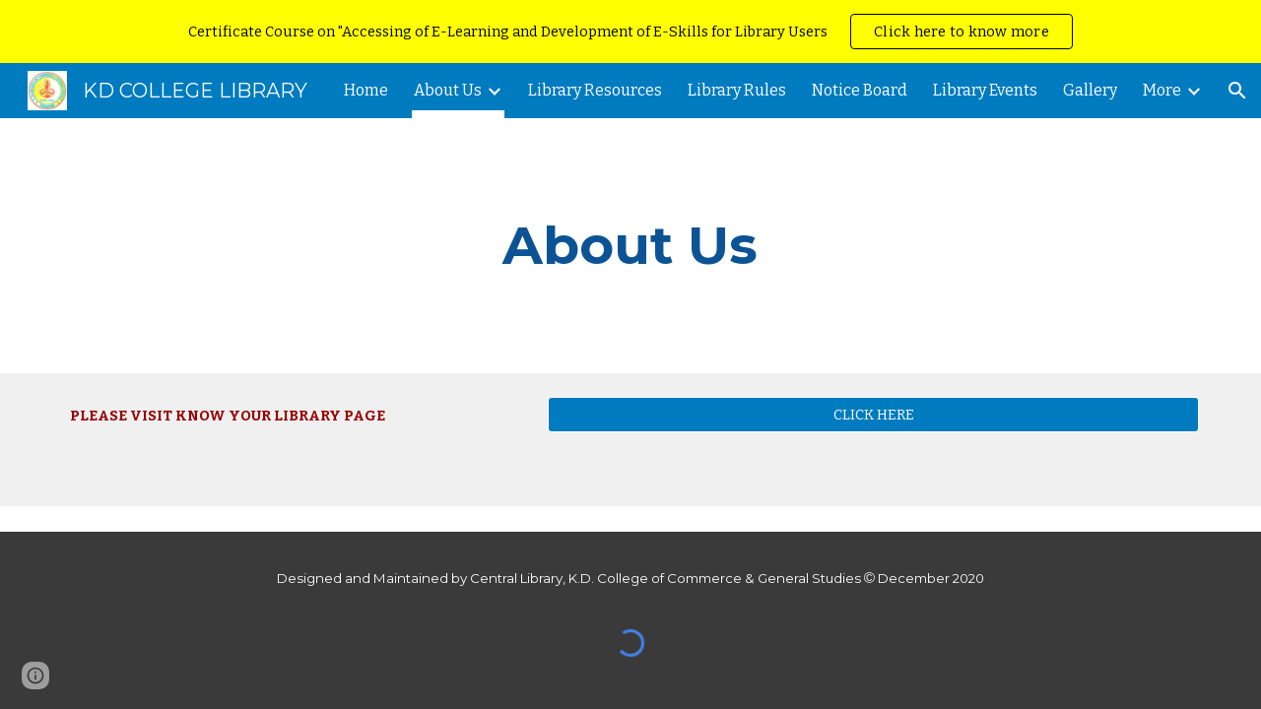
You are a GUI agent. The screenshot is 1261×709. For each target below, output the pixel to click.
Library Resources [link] (595, 90)
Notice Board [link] (859, 90)
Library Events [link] (985, 90)
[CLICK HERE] (873, 414)
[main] (630, 245)
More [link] (1162, 90)
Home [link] (366, 90)
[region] (630, 31)
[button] (1237, 90)
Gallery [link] (1090, 90)
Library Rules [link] (737, 90)
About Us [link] (448, 90)
